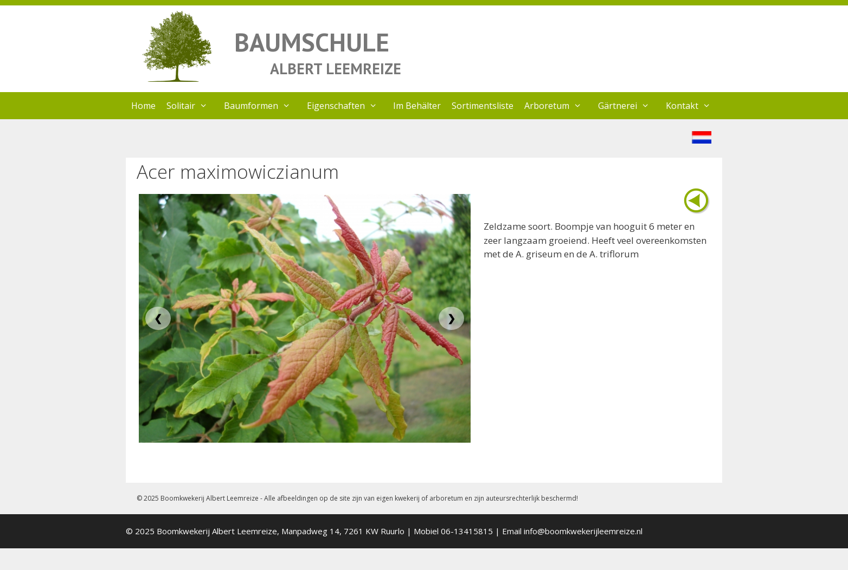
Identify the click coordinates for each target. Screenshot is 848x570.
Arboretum (558, 105)
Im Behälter (417, 106)
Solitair (192, 105)
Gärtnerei (629, 105)
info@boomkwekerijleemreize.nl (583, 531)
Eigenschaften (347, 105)
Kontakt (694, 105)
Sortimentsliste (482, 106)
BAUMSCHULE (311, 42)
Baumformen (262, 105)
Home (143, 106)
